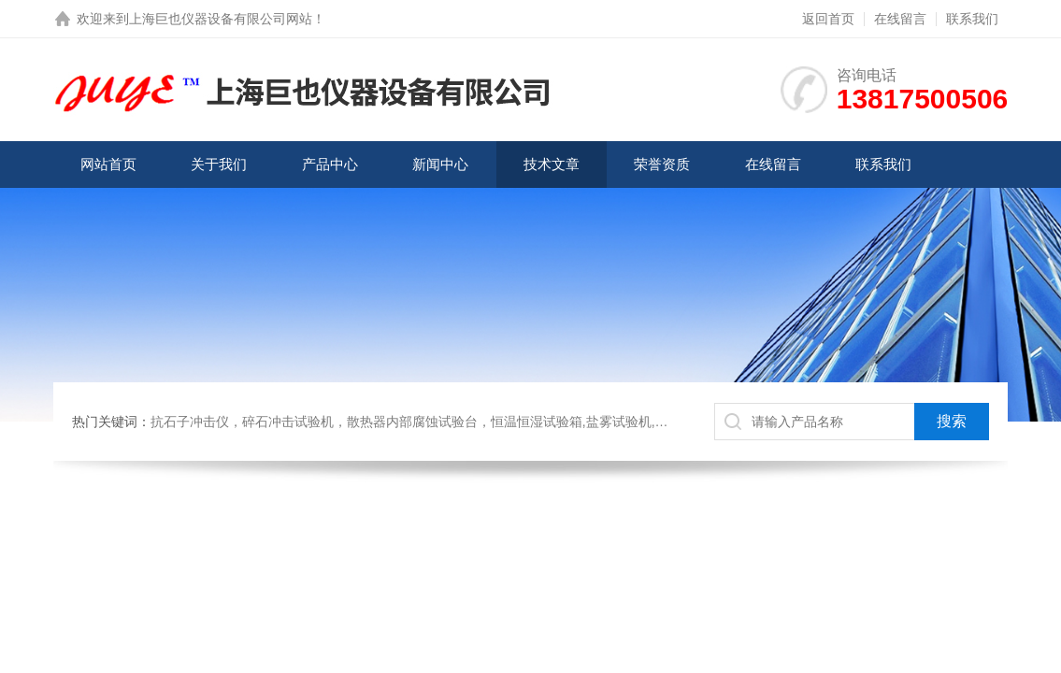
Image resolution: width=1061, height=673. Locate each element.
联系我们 (972, 18)
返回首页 (828, 18)
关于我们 (219, 164)
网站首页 (108, 164)
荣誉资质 (662, 164)
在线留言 (900, 18)
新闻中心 (440, 164)
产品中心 (330, 164)
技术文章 (551, 164)
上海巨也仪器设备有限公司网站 (220, 18)
